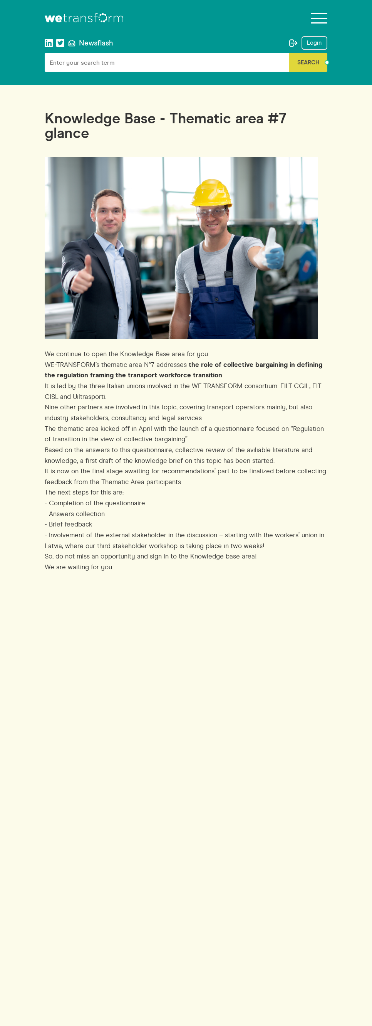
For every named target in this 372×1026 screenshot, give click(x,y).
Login (314, 42)
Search (308, 62)
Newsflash (91, 43)
